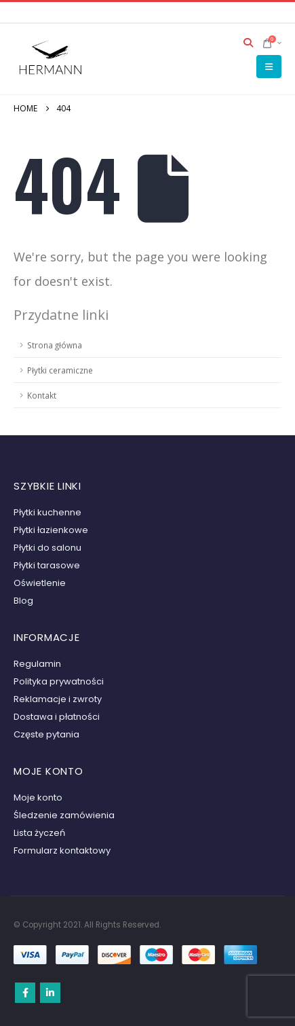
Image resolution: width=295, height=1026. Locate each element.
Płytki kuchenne (47, 512)
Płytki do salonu (47, 547)
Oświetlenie (40, 582)
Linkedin (50, 993)
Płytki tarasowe (47, 565)
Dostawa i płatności (57, 716)
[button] (248, 43)
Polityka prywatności (59, 681)
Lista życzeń (39, 832)
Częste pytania (46, 734)
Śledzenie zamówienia (64, 815)
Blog (23, 600)
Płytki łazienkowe (51, 530)
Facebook (25, 993)
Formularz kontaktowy (62, 850)
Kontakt (41, 395)
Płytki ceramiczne (60, 370)
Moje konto (38, 797)
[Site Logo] (51, 58)
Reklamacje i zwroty (58, 699)
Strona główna (54, 345)
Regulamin (37, 663)
